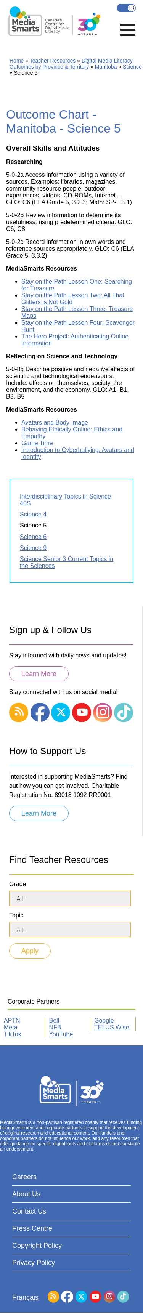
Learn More (38, 674)
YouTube (61, 1034)
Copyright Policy (37, 1245)
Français (126, 8)
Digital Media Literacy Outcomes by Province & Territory (71, 64)
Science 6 (33, 537)
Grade (17, 884)
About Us (26, 1194)
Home (17, 61)
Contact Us (29, 1211)
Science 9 (33, 548)
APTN (12, 1020)
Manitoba (106, 67)
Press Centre (32, 1228)
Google (104, 1020)
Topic (16, 915)
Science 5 (33, 525)
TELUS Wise (111, 1027)
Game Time (37, 443)
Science (132, 67)
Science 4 (33, 514)
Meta (11, 1027)
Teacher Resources (53, 61)
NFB (55, 1027)
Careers (24, 1177)
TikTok (12, 1034)
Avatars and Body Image (54, 422)
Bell (54, 1020)
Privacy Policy (33, 1263)
